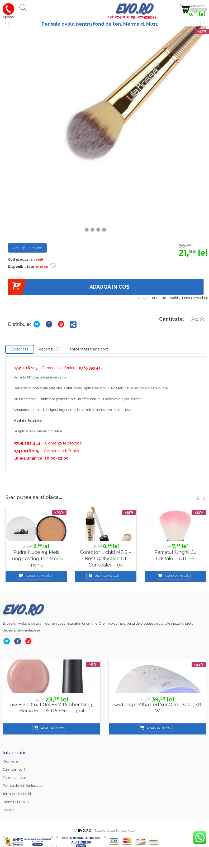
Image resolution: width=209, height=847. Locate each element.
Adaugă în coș (68, 287)
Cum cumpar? (14, 769)
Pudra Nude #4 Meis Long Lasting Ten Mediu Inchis (36, 558)
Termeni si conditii (17, 794)
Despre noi (11, 761)
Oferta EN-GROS (16, 802)
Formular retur (14, 778)
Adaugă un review (27, 248)
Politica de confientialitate (22, 786)
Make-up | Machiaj (166, 298)
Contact (9, 810)
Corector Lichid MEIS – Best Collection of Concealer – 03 (105, 558)
